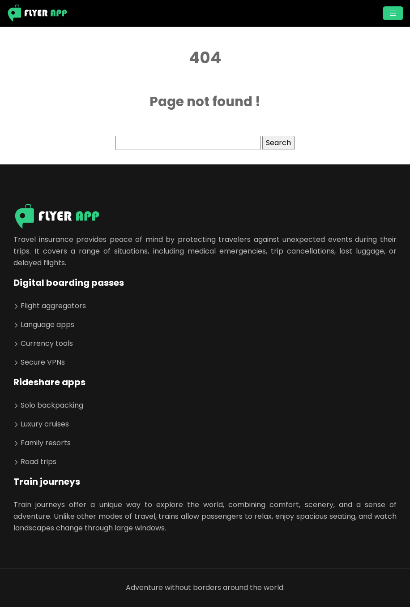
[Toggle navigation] (393, 13)
